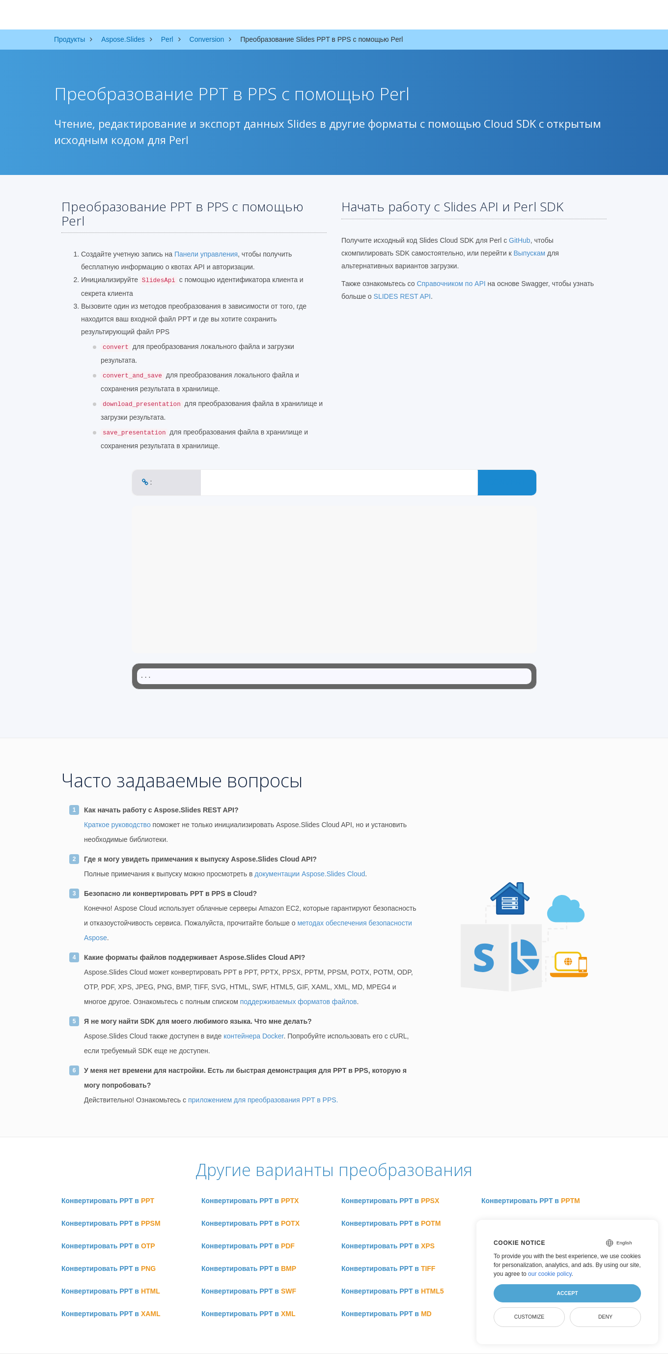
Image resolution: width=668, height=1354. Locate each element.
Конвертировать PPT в (107, 1201)
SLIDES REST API (402, 296)
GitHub (519, 240)
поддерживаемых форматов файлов (298, 1002)
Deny (605, 1317)
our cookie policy (550, 1273)
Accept (567, 1293)
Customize (529, 1317)
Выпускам (529, 253)
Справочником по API (451, 284)
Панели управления (206, 254)
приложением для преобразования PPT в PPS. (263, 1100)
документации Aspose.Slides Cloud (309, 874)
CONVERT (507, 482)
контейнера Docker (253, 1036)
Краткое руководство (117, 825)
